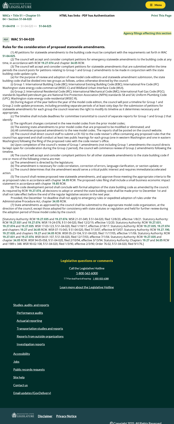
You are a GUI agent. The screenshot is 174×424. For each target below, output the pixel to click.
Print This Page (161, 15)
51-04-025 (45, 26)
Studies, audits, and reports (31, 305)
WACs (6, 15)
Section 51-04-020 (20, 19)
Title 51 (18, 15)
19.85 (55, 183)
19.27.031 (15, 222)
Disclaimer (45, 416)
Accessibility (21, 354)
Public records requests (29, 369)
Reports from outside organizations (40, 336)
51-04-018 (9, 26)
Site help (19, 377)
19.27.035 (42, 219)
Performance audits (30, 313)
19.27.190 (163, 230)
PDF (6, 39)
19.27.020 (9, 233)
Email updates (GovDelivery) (32, 393)
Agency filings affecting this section (147, 33)
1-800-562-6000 (87, 273)
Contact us (20, 385)
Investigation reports (31, 344)
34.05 (74, 63)
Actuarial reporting (29, 320)
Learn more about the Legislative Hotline (87, 287)
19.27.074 (47, 63)
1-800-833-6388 (101, 278)
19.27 (23, 230)
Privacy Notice (66, 416)
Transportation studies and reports (40, 328)
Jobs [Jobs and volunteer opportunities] (16, 361)
